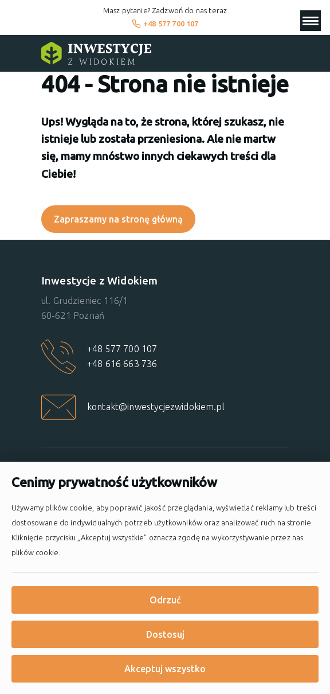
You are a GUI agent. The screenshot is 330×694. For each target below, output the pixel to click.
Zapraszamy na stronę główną (118, 219)
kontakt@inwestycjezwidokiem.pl (156, 406)
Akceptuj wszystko (165, 669)
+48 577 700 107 (165, 23)
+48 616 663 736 (122, 363)
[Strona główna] (96, 53)
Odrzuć (165, 600)
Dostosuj (165, 634)
